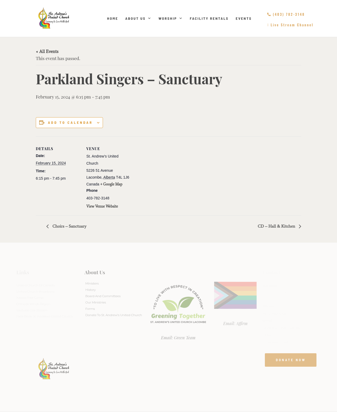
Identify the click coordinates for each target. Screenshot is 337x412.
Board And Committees (103, 296)
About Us (138, 18)
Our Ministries (95, 302)
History (90, 290)
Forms (90, 309)
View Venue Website (102, 206)
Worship (170, 18)
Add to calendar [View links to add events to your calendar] (70, 122)
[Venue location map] (164, 173)
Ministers (92, 283)
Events (244, 18)
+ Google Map (111, 184)
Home (112, 18)
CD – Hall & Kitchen (277, 226)
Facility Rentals (209, 18)
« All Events (47, 51)
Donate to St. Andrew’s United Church (113, 315)
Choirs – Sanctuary (68, 226)
